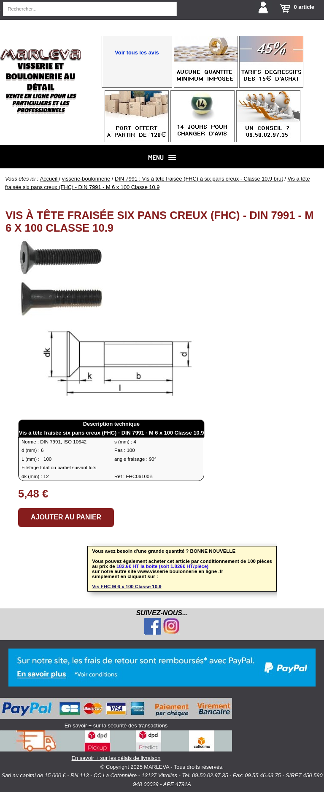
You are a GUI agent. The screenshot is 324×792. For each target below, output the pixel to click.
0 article (304, 7)
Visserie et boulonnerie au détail (40, 76)
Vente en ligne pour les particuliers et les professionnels (40, 103)
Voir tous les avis (137, 52)
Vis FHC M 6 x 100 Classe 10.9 (126, 586)
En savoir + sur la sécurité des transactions (116, 713)
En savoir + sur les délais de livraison (116, 745)
